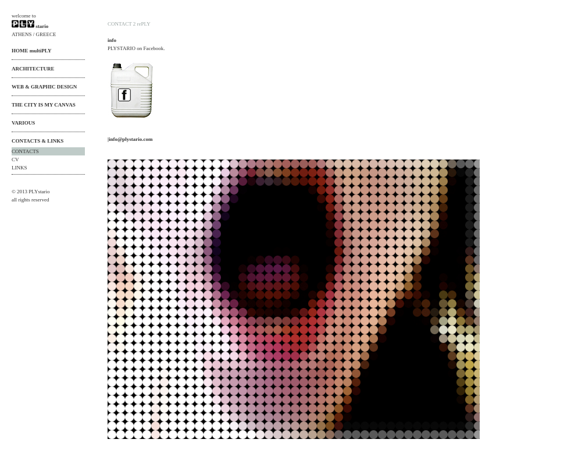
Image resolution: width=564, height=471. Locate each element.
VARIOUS (23, 123)
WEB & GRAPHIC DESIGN (44, 87)
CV (15, 159)
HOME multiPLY (31, 51)
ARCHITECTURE (33, 69)
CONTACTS (25, 151)
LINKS (19, 168)
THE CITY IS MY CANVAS (44, 105)
